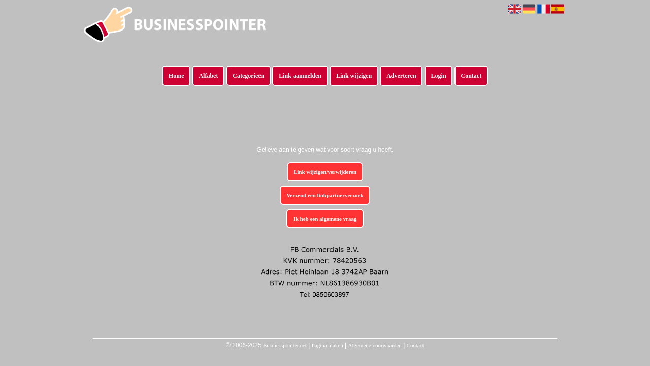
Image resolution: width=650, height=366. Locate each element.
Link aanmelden (300, 75)
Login (438, 75)
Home (176, 75)
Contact (471, 75)
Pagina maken (327, 345)
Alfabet (208, 75)
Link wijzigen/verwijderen (325, 172)
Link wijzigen (354, 75)
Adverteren (401, 75)
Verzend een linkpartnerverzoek (324, 195)
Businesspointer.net (285, 345)
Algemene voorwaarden (374, 345)
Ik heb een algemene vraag (324, 219)
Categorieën (248, 75)
